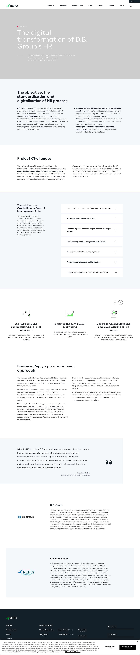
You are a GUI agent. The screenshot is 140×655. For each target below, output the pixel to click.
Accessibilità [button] (82, 636)
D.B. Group (56, 505)
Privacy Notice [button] (43, 635)
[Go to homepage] (12, 6)
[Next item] (120, 302)
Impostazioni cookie (110, 647)
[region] (70, 647)
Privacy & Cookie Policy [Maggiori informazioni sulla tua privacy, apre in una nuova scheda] (73, 652)
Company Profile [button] (11, 630)
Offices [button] (8, 634)
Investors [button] (9, 638)
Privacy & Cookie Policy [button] (46, 630)
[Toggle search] (131, 6)
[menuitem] (51, 6)
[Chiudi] (138, 642)
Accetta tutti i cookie (127, 647)
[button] (121, 627)
